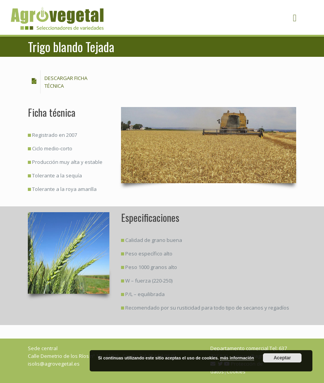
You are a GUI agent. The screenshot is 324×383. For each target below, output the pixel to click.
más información (237, 358)
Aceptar (282, 358)
